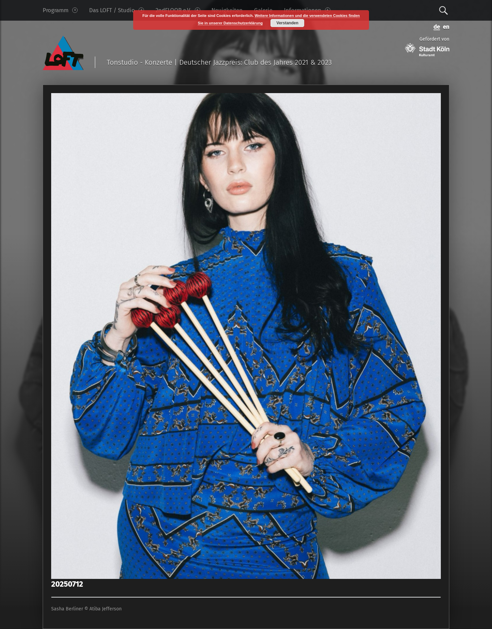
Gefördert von (427, 46)
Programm (60, 10)
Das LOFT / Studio (116, 10)
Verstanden (287, 23)
